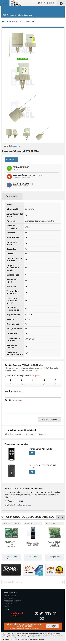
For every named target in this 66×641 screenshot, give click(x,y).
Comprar (31, 452)
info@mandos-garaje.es (20, 505)
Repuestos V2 (31, 434)
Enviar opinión (49, 419)
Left (58, 517)
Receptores (15, 146)
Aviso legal (8, 598)
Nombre (13, 391)
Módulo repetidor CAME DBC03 (33, 544)
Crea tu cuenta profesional (11, 557)
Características (12, 196)
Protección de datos (12, 601)
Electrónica (9, 434)
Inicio (4, 21)
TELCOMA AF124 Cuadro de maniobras (11, 544)
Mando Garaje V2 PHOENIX (40, 449)
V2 (46, 434)
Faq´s (6, 606)
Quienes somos (10, 596)
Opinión (13, 400)
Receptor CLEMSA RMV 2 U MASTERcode (54, 544)
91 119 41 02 (46, 3)
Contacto (8, 603)
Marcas (41, 434)
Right (63, 517)
